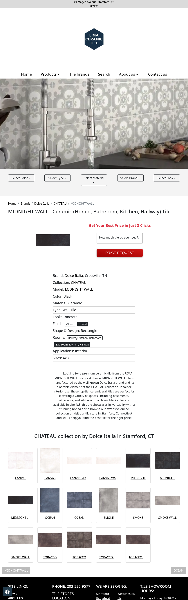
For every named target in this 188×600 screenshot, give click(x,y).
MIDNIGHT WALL (79, 289)
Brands (25, 203)
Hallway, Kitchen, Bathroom (84, 338)
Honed (83, 324)
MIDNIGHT (138, 478)
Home (26, 74)
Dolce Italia (42, 203)
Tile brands (79, 74)
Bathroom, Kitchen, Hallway (72, 344)
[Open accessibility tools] (7, 591)
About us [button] (127, 74)
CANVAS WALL (79, 478)
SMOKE (109, 518)
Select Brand (129, 178)
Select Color (20, 178)
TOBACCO (50, 557)
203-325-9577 (78, 586)
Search (104, 74)
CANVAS (20, 478)
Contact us (157, 74)
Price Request (119, 253)
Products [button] (49, 74)
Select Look (166, 178)
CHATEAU (60, 203)
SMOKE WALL (167, 518)
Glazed (70, 324)
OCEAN (50, 518)
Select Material (94, 178)
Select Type (56, 178)
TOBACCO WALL (108, 557)
